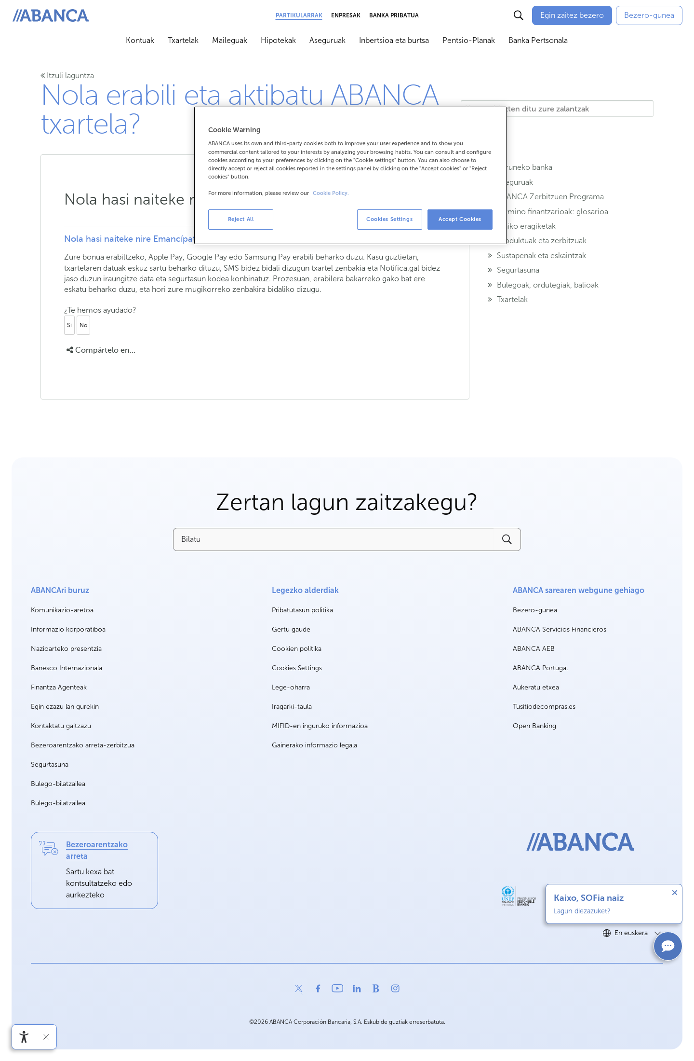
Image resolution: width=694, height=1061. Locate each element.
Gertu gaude (291, 629)
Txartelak (183, 40)
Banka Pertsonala (538, 40)
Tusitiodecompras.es (544, 707)
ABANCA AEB (534, 649)
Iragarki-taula (292, 707)
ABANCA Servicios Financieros (559, 629)
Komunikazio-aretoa (62, 610)
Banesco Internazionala (66, 668)
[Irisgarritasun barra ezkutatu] (46, 1037)
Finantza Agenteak (59, 687)
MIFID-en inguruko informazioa (320, 726)
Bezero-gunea (535, 610)
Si (69, 325)
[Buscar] (518, 15)
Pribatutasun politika (302, 610)
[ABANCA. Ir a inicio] (50, 15)
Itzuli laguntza (67, 75)
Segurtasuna (49, 764)
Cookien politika (296, 649)
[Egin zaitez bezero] (572, 15)
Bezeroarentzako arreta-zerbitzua (82, 745)
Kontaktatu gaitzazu (61, 726)
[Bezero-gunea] (649, 15)
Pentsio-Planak (468, 40)
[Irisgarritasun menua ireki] (24, 1037)
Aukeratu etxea (536, 687)
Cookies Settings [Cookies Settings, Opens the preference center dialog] (389, 219)
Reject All (241, 219)
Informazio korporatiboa (68, 629)
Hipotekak (278, 40)
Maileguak (229, 40)
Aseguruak (327, 40)
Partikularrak (299, 15)
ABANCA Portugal (540, 668)
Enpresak (345, 15)
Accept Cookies (460, 219)
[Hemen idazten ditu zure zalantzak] (557, 108)
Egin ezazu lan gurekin (65, 707)
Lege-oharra (291, 687)
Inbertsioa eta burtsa (394, 40)
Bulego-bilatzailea (58, 784)
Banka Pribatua (394, 15)
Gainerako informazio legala (314, 745)
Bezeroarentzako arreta (97, 850)
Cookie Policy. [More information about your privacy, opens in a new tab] (331, 193)
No (83, 325)
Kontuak (140, 40)
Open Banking (534, 726)
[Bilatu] (333, 539)
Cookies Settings (297, 668)
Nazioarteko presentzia (66, 649)
